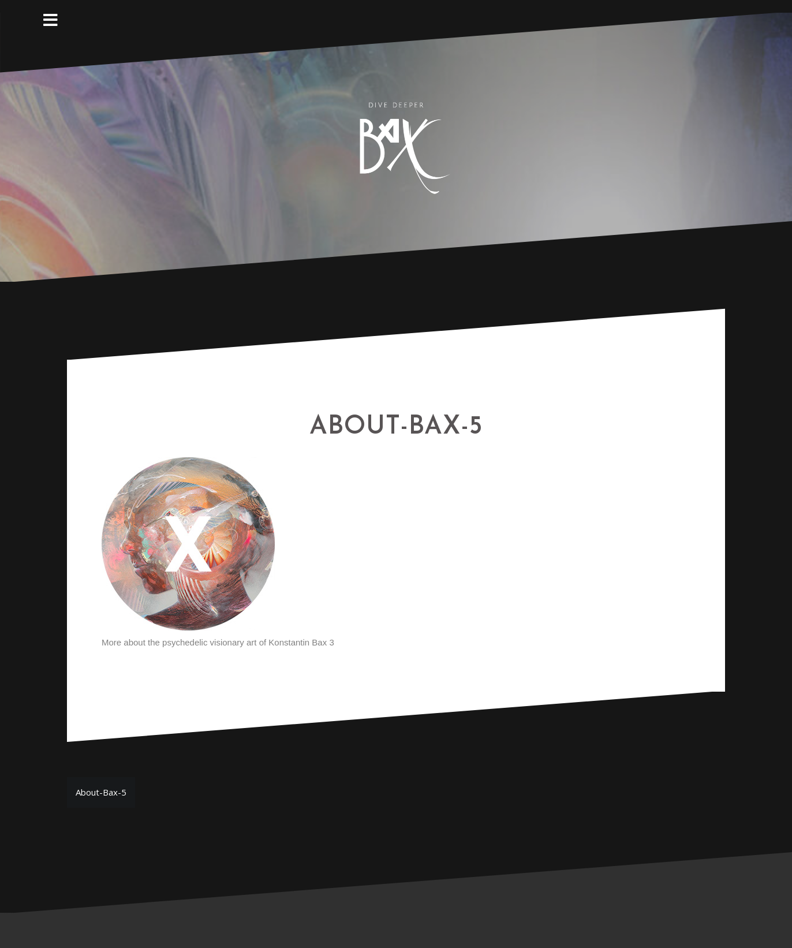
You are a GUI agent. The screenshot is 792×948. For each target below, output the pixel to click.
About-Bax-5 (101, 792)
